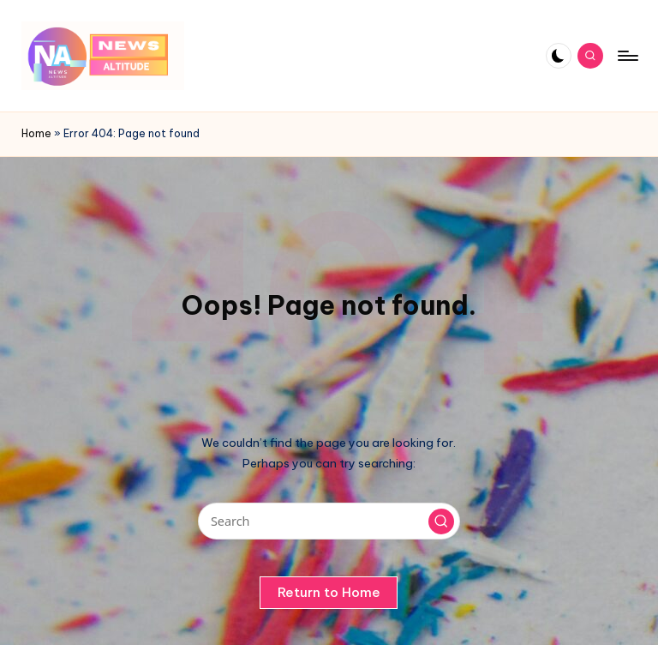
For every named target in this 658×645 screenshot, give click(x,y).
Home (36, 133)
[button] (441, 521)
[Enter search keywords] (328, 521)
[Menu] (627, 56)
